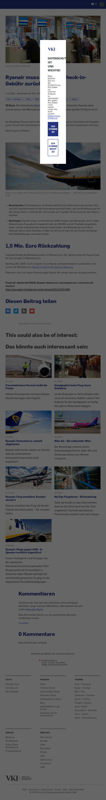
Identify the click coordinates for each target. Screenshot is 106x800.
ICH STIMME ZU (53, 129)
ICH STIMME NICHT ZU (53, 147)
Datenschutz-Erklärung (54, 117)
